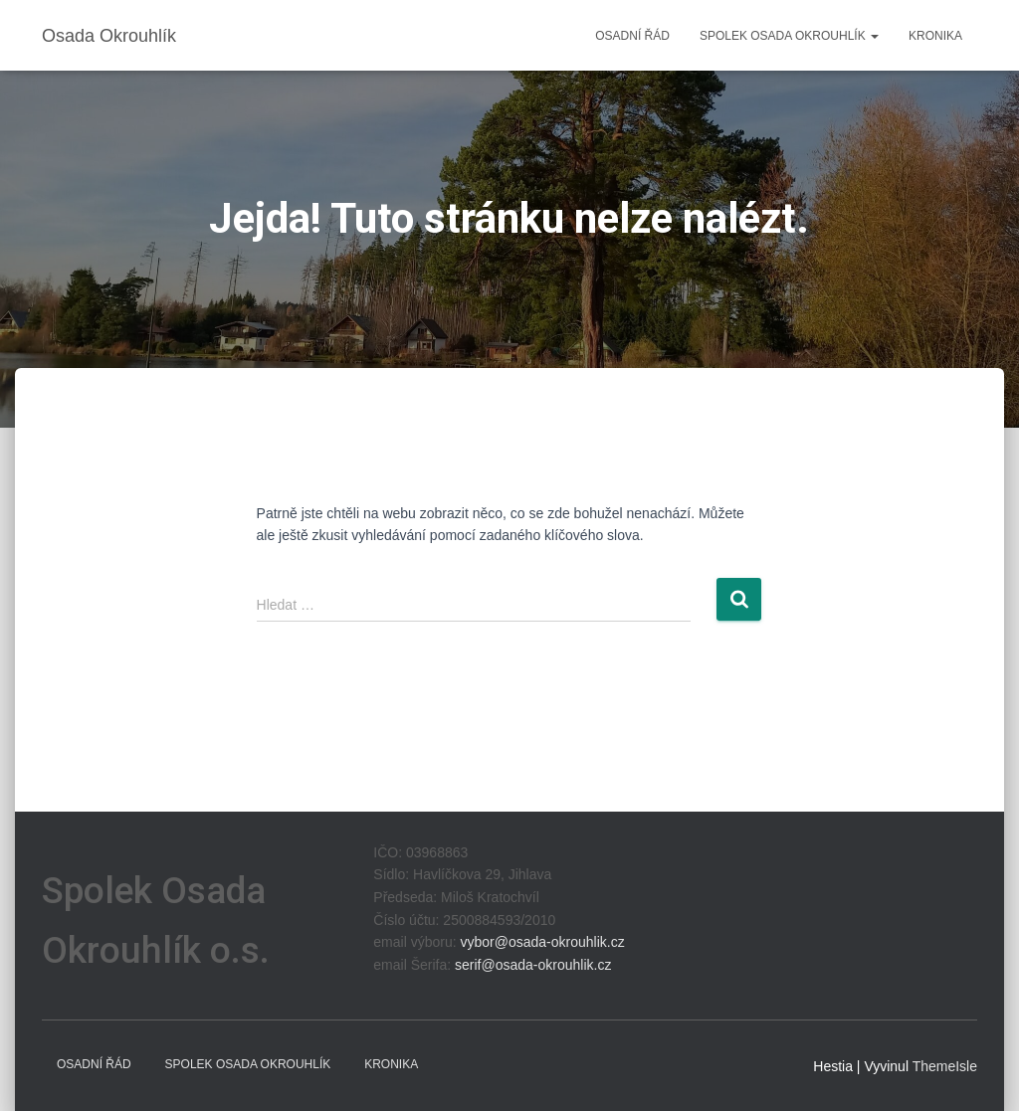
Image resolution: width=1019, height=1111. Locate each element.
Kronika (935, 36)
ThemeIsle (945, 1066)
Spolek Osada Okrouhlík (789, 36)
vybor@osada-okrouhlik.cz (542, 942)
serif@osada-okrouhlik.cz (533, 965)
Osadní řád (632, 36)
